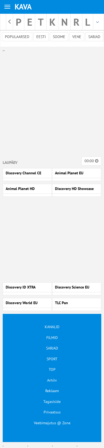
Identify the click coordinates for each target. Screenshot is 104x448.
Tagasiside (52, 401)
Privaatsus (52, 412)
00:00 (91, 160)
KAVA (23, 7)
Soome (59, 36)
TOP (52, 369)
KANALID (52, 327)
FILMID (52, 338)
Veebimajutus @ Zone (52, 423)
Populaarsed (17, 36)
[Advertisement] (51, 103)
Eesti (41, 36)
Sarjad (94, 36)
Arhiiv (52, 380)
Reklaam (52, 391)
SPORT (52, 359)
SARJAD (52, 348)
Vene (76, 36)
